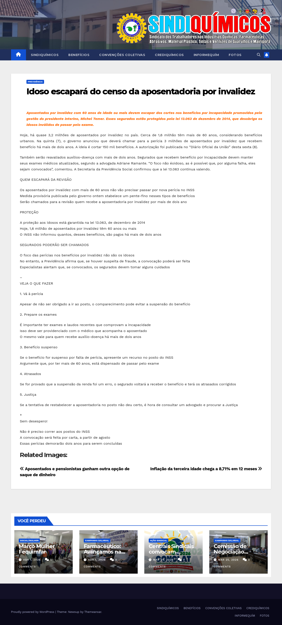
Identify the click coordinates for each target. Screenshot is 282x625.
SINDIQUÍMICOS (45, 55)
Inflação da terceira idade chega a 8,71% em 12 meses (206, 468)
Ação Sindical (158, 540)
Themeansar (92, 612)
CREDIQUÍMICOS (169, 55)
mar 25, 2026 (163, 559)
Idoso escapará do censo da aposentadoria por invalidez (140, 91)
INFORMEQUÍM (206, 55)
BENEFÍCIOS (78, 55)
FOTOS (235, 55)
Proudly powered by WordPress (33, 612)
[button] (258, 55)
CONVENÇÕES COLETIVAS (122, 55)
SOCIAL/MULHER (29, 540)
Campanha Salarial (97, 540)
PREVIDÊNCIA (35, 81)
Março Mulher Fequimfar (37, 549)
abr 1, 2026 (32, 559)
